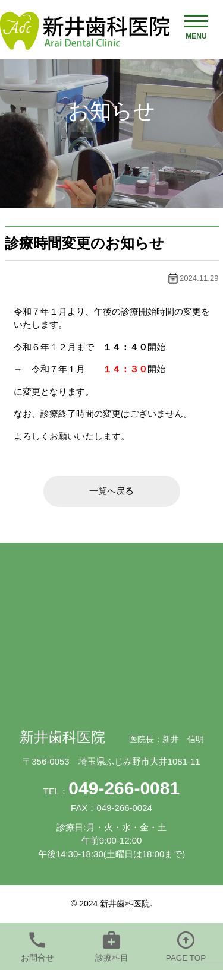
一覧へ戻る (111, 491)
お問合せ (37, 957)
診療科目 (111, 957)
